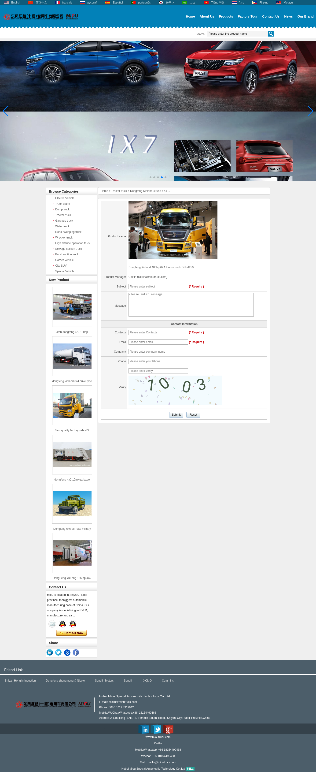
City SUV (61, 265)
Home (190, 16)
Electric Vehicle (64, 198)
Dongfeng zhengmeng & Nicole (65, 680)
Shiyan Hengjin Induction (20, 680)
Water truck (62, 226)
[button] (150, 177)
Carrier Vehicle (64, 260)
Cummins (168, 680)
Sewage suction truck (68, 248)
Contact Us (270, 16)
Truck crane (62, 203)
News (288, 16)
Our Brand (306, 16)
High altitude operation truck (72, 243)
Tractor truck (63, 215)
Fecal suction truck (67, 254)
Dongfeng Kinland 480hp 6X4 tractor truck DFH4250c (162, 267)
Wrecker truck (64, 237)
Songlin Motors (104, 680)
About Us (207, 16)
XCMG (147, 680)
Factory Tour (248, 16)
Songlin (128, 680)
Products (226, 16)
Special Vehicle (64, 271)
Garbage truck (64, 220)
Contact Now (71, 633)
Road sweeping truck (68, 232)
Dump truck (62, 209)
